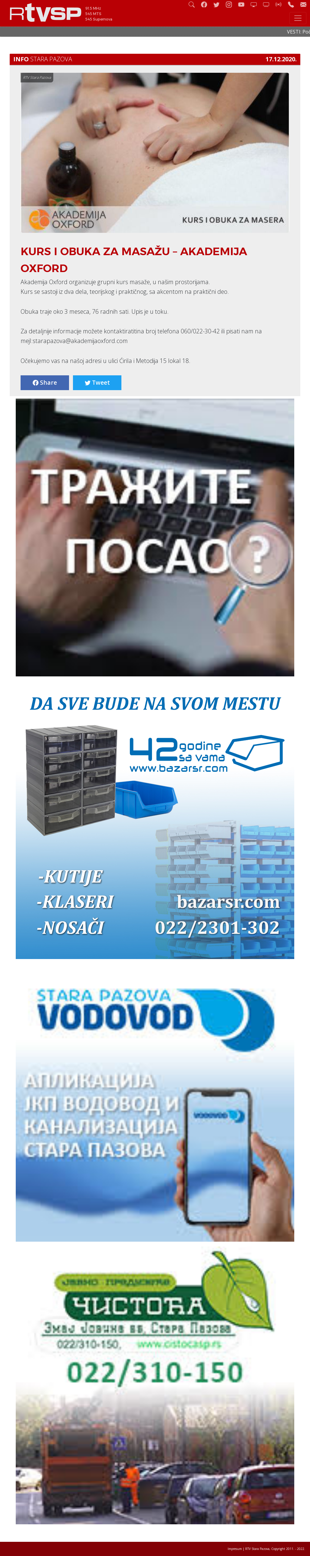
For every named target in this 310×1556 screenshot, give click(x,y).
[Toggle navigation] (297, 18)
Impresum (235, 1549)
